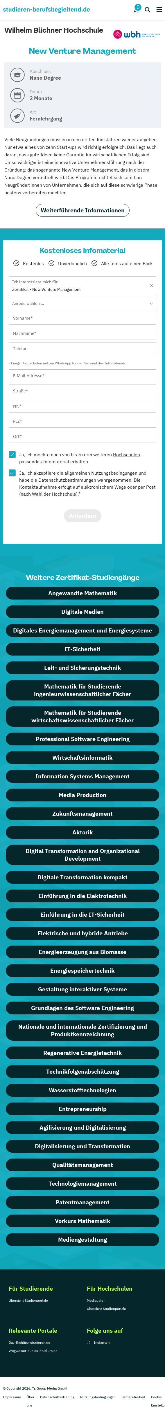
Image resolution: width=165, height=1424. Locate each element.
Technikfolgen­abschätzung (82, 1071)
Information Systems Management (82, 776)
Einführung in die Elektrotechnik (82, 896)
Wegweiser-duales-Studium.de (33, 1350)
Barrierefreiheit (133, 1397)
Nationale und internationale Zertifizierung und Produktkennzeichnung (82, 1030)
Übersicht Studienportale (28, 1300)
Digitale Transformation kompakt (82, 877)
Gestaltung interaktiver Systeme (82, 989)
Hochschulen (126, 454)
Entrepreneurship (83, 1109)
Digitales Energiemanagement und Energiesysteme (82, 630)
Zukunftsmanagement (82, 813)
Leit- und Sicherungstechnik (82, 668)
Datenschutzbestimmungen (67, 480)
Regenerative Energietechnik (82, 1053)
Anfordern (82, 516)
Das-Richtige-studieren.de (29, 1342)
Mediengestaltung (82, 1239)
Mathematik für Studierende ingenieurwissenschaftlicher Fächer (82, 690)
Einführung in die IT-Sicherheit (82, 914)
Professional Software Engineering (83, 739)
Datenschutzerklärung (57, 1397)
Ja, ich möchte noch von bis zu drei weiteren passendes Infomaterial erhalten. (79, 458)
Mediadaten (96, 1300)
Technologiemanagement (83, 1183)
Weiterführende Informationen (83, 210)
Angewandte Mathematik (82, 593)
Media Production (82, 795)
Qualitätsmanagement (82, 1165)
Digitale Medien (82, 612)
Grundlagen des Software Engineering (82, 1008)
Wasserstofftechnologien (82, 1090)
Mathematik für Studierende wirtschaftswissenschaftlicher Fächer (82, 716)
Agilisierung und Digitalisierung (83, 1127)
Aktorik (82, 832)
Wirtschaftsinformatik (82, 757)
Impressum (12, 1397)
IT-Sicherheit (82, 649)
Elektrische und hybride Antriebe (82, 933)
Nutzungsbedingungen (114, 473)
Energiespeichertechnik (82, 970)
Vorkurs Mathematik (82, 1221)
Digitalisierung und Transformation (82, 1146)
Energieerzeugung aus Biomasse (82, 952)
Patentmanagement (82, 1202)
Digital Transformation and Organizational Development (83, 854)
